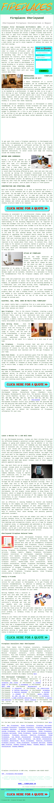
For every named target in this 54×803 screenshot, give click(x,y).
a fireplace (35, 670)
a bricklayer (44, 696)
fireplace (15, 32)
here (35, 674)
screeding (46, 690)
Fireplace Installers (9, 727)
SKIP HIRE (6, 686)
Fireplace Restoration (10, 740)
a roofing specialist (20, 690)
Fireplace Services (9, 729)
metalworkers (32, 686)
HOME (27, 13)
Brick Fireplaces (27, 740)
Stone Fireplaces (27, 725)
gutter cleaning (30, 700)
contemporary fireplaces (43, 542)
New (18, 789)
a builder (45, 692)
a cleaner (17, 694)
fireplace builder (35, 247)
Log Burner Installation (27, 731)
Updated (22, 789)
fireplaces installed (9, 662)
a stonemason (23, 684)
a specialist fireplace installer (19, 104)
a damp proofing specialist (22, 698)
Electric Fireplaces (38, 735)
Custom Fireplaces (8, 731)
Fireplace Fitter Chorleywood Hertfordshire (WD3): (22, 27)
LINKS (31, 13)
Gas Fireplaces (13, 725)
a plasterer (17, 688)
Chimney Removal (18, 746)
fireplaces (26, 60)
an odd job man (18, 696)
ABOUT (36, 13)
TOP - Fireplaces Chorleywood (12, 773)
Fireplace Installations (42, 737)
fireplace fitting (29, 558)
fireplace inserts (9, 561)
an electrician (43, 688)
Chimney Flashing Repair (23, 744)
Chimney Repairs (39, 744)
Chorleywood (36, 400)
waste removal (43, 694)
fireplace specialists (29, 679)
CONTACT (42, 13)
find (8, 647)
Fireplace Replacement (44, 727)
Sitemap (2, 789)
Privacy (51, 789)
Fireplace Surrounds (44, 725)
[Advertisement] (27, 129)
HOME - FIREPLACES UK (27, 783)
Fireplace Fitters (45, 729)
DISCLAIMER (49, 13)
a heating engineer (19, 692)
